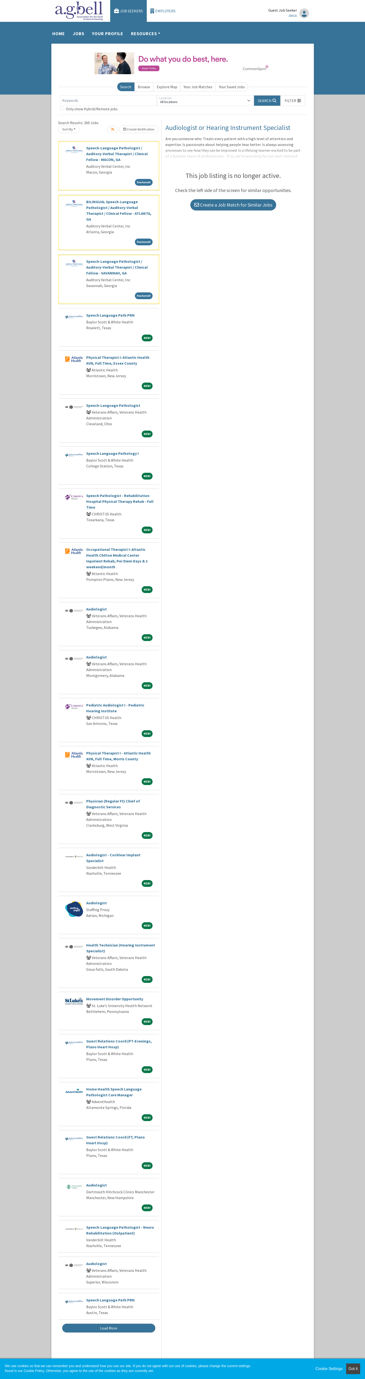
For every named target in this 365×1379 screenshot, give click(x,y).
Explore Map (167, 86)
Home (58, 33)
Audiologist (96, 609)
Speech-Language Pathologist (113, 405)
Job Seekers (128, 11)
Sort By (67, 129)
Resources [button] (144, 33)
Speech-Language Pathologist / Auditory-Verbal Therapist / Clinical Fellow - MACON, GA (117, 153)
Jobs (78, 33)
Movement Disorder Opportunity (114, 998)
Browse (144, 86)
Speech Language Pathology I (112, 453)
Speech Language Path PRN (110, 315)
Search (125, 86)
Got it (353, 1369)
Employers (163, 11)
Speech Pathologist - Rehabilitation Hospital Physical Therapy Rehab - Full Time (120, 501)
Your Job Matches (198, 86)
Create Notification (138, 129)
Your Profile (107, 33)
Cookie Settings (328, 1369)
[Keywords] (108, 100)
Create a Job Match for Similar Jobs (233, 205)
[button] (292, 100)
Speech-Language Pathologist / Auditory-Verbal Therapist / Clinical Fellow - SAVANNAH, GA (117, 267)
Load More (108, 1328)
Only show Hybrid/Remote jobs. (92, 108)
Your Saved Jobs (232, 86)
